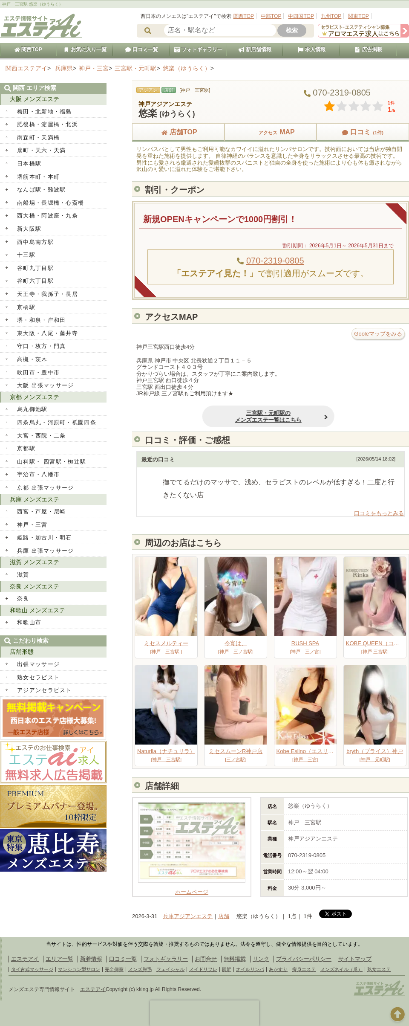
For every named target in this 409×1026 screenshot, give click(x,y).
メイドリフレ (203, 969)
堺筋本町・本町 (38, 177)
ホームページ (191, 888)
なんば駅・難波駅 (41, 189)
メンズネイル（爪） (341, 969)
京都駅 (26, 448)
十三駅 (26, 255)
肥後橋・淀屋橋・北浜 (47, 124)
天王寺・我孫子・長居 (47, 294)
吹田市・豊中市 (38, 372)
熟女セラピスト (38, 677)
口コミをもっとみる (379, 513)
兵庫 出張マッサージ (45, 551)
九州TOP (331, 16)
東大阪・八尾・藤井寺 (47, 333)
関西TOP (243, 16)
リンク (261, 959)
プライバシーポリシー (303, 959)
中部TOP (271, 16)
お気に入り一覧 (84, 49)
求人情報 (311, 49)
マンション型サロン (79, 969)
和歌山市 (29, 622)
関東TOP (358, 16)
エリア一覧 (59, 959)
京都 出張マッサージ (45, 487)
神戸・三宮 (32, 525)
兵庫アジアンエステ (188, 916)
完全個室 (114, 969)
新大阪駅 (29, 229)
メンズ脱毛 (140, 969)
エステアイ (25, 959)
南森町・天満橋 (38, 137)
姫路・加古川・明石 (44, 537)
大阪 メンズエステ (34, 99)
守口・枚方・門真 (41, 346)
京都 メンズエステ (34, 397)
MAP (270, 132)
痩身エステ (304, 969)
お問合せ (206, 959)
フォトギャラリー (198, 49)
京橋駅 (26, 307)
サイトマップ (355, 959)
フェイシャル (170, 969)
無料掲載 (235, 959)
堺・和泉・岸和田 (41, 320)
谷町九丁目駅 (35, 268)
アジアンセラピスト (44, 690)
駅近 (226, 969)
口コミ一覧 (141, 49)
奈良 (23, 598)
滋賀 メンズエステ (34, 562)
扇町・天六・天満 (41, 150)
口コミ (362, 132)
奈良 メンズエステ (34, 586)
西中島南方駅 (35, 242)
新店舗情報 (255, 49)
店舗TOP (178, 132)
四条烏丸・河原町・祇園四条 (56, 422)
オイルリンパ (250, 969)
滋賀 (23, 574)
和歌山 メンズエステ (37, 610)
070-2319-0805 (275, 260)
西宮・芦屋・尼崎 (41, 511)
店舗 (223, 916)
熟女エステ (379, 969)
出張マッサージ (38, 664)
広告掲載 (368, 49)
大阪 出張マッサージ (45, 385)
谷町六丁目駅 (35, 281)
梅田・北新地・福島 (44, 111)
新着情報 (91, 959)
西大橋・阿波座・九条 (47, 215)
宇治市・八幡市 (38, 474)
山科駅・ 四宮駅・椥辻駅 (51, 461)
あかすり (278, 969)
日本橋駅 (29, 163)
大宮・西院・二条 (41, 435)
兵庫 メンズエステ (34, 499)
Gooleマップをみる (378, 333)
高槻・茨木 (32, 359)
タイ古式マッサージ (32, 969)
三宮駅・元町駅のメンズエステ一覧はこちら (246, 416)
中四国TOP (301, 16)
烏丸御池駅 (32, 409)
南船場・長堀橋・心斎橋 (50, 203)
